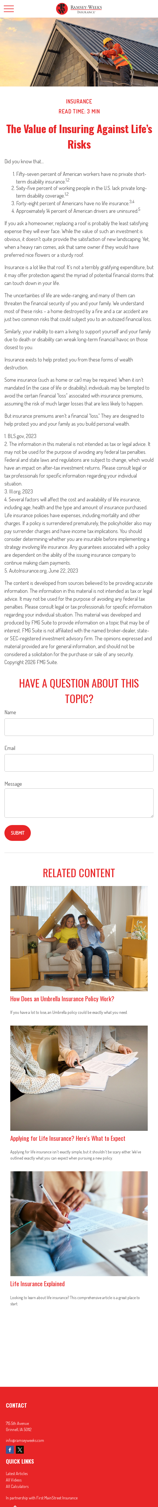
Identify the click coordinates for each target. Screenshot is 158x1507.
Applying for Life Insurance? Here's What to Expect (67, 1138)
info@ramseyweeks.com (25, 1440)
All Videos (13, 1479)
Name (10, 712)
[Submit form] (17, 833)
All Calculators (17, 1486)
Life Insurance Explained (37, 1283)
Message (13, 783)
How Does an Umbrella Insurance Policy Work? (62, 998)
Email (9, 748)
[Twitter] (20, 1450)
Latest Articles (17, 1473)
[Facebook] (10, 1450)
